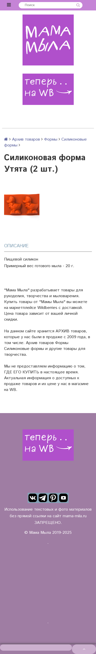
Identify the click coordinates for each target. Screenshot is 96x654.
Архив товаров (26, 139)
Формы (50, 139)
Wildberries (47, 308)
